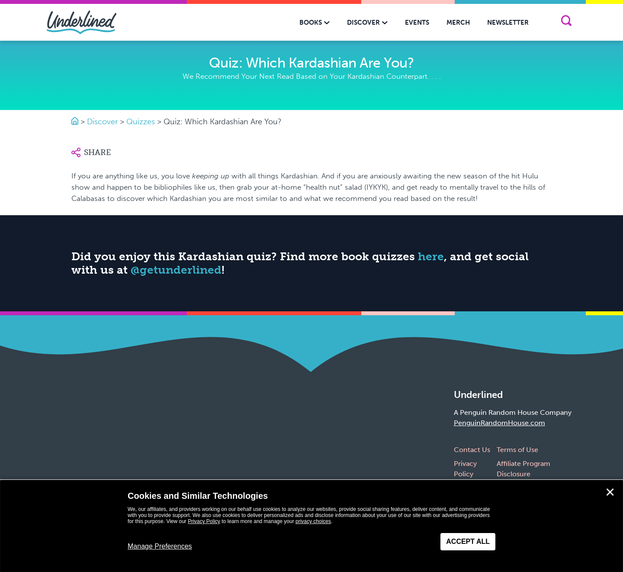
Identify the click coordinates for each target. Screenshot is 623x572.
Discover (102, 121)
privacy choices (313, 521)
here (431, 256)
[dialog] (311, 526)
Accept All (468, 541)
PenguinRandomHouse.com (499, 423)
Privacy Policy (204, 521)
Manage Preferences (160, 546)
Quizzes (140, 121)
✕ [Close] (610, 492)
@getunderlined (176, 270)
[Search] (566, 22)
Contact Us (472, 450)
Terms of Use (517, 450)
